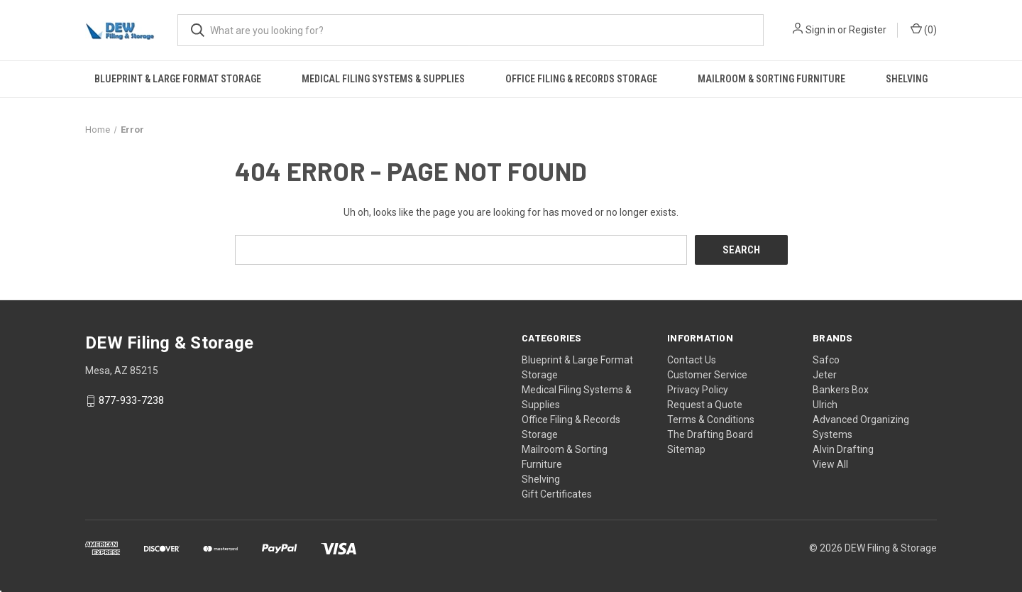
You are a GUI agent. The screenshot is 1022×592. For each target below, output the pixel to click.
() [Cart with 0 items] (924, 29)
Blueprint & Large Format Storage (177, 78)
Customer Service (707, 374)
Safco (826, 359)
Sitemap (686, 448)
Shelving (907, 78)
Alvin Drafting (843, 448)
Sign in (820, 29)
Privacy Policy (697, 389)
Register (867, 29)
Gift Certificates (557, 493)
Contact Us (691, 359)
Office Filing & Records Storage (581, 78)
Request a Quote (704, 404)
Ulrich (825, 404)
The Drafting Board (710, 433)
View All (830, 463)
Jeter (825, 374)
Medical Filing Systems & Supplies (383, 78)
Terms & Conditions (710, 418)
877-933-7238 (131, 400)
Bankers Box (841, 389)
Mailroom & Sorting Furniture (771, 78)
